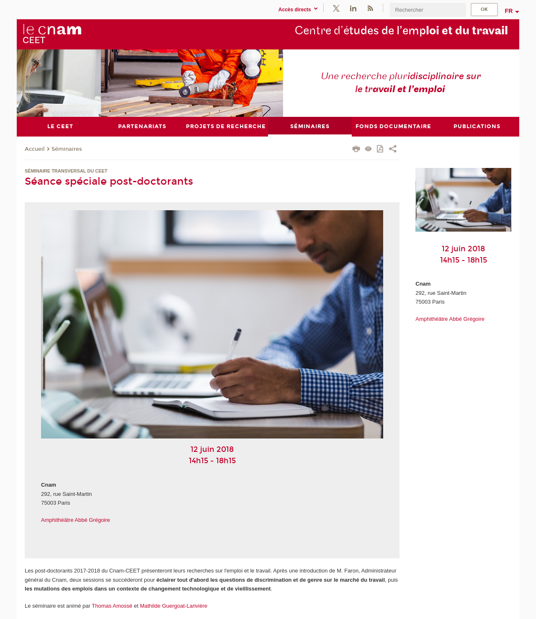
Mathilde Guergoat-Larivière (173, 606)
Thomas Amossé (112, 606)
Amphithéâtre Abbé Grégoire (75, 520)
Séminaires (67, 149)
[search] (427, 10)
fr (509, 11)
